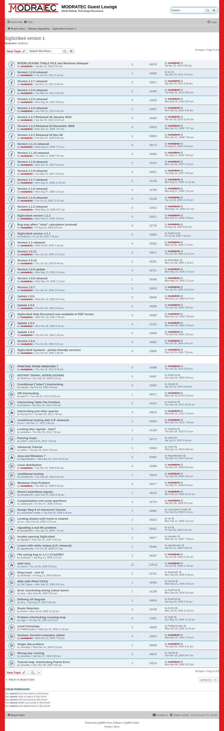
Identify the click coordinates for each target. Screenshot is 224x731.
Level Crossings (28, 626)
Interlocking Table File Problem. (39, 402)
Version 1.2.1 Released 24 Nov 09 (40, 135)
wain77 (24, 396)
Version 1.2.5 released (32, 99)
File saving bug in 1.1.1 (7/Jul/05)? (40, 554)
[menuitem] (28, 22)
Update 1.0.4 (25, 323)
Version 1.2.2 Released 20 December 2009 (45, 126)
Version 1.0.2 (26, 341)
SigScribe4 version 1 (25, 38)
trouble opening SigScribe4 (36, 536)
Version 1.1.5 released (32, 197)
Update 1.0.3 (25, 332)
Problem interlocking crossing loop (41, 617)
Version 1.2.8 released (32, 72)
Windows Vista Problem (33, 482)
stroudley (25, 647)
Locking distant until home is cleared (42, 518)
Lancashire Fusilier (31, 512)
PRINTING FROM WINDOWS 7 (37, 366)
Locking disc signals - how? (36, 429)
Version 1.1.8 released (32, 170)
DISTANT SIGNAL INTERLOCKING (40, 375)
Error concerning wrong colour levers (43, 590)
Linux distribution (29, 465)
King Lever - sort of (30, 572)
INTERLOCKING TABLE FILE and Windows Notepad (52, 63)
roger (23, 620)
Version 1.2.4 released (32, 108)
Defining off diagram (31, 599)
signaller (25, 539)
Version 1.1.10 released (33, 153)
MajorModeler (28, 459)
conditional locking (30, 474)
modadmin (27, 66)
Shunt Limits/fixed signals (35, 491)
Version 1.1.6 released (32, 188)
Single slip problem (30, 644)
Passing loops (27, 438)
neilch (24, 441)
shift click (24, 563)
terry (23, 593)
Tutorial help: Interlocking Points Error (43, 662)
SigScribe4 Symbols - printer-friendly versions (49, 350)
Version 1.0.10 (27, 260)
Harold (24, 387)
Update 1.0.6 (25, 296)
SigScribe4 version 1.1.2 (34, 215)
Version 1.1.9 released (32, 161)
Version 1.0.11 (27, 251)
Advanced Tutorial (29, 447)
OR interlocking (28, 393)
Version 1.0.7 (26, 287)
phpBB (100, 723)
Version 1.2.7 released (32, 81)
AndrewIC (26, 557)
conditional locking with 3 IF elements (43, 420)
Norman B (26, 414)
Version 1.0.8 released (32, 278)
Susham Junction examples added (41, 635)
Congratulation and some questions (41, 500)
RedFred (23, 43)
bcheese (25, 405)
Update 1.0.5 (25, 305)
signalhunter (27, 548)
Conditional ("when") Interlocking (40, 384)
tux (169, 72)
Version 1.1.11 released (33, 144)
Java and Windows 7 (31, 456)
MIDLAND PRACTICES (32, 581)
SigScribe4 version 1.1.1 (34, 233)
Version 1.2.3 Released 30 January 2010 (44, 117)
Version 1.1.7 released (32, 179)
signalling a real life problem (36, 527)
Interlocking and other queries (38, 411)
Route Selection (28, 608)
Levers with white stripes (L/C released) (44, 545)
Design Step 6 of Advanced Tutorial (41, 509)
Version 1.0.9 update (31, 269)
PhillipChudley (28, 629)
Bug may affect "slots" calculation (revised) (47, 224)
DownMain (173, 260)
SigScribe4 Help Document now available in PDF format (55, 314)
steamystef (26, 503)
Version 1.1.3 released (32, 206)
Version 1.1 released (31, 242)
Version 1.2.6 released (32, 90)
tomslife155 (27, 477)
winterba (25, 432)
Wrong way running (30, 653)
